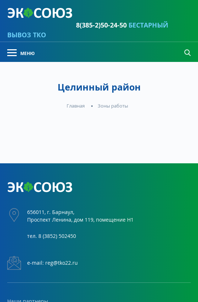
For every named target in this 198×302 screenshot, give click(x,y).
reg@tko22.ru (61, 262)
